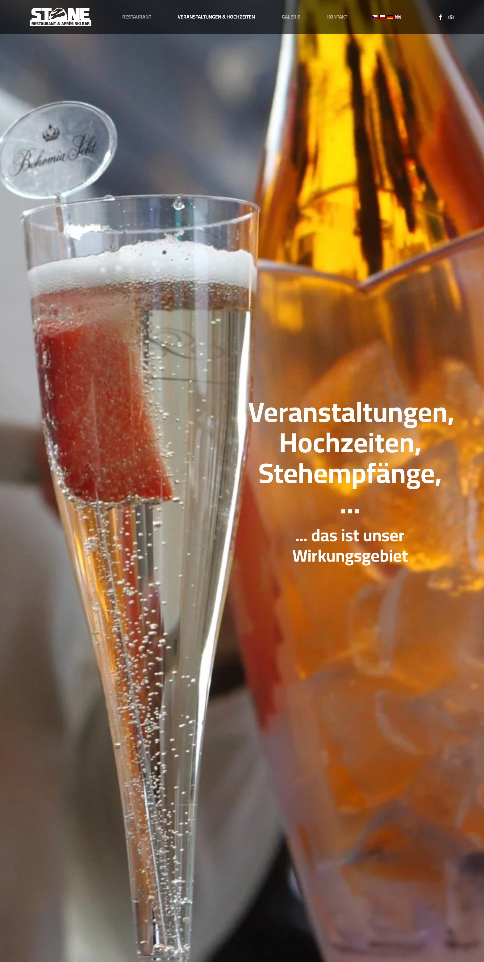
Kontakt (337, 16)
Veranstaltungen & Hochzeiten (216, 16)
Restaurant (136, 16)
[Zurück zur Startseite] (60, 17)
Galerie (291, 16)
